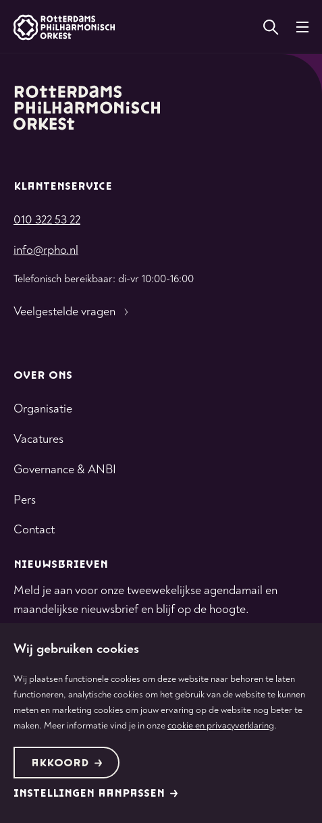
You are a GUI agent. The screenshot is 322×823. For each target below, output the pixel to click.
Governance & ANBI (65, 469)
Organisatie (43, 409)
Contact (34, 529)
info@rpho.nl (46, 250)
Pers (25, 500)
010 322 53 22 (47, 220)
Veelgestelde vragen (73, 312)
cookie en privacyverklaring (220, 725)
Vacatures (38, 439)
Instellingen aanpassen (96, 794)
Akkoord (67, 763)
